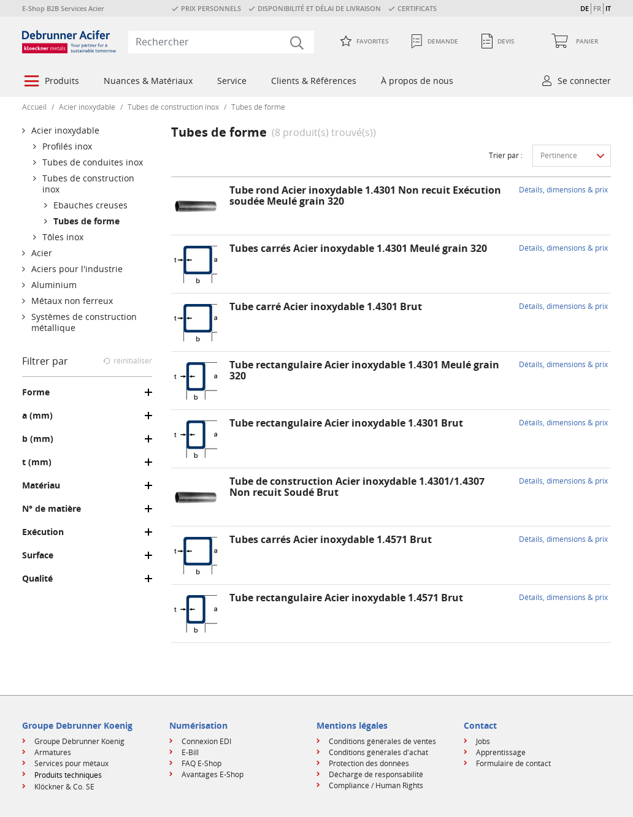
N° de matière (51, 508)
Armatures (52, 752)
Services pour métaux (71, 763)
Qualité (37, 578)
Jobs (483, 741)
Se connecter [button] (584, 80)
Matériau (41, 485)
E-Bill (190, 752)
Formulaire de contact (513, 763)
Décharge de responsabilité (376, 774)
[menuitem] (50, 82)
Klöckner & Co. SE (64, 786)
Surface (37, 555)
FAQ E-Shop (201, 763)
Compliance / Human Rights (376, 785)
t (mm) (37, 462)
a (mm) (37, 415)
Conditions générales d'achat (378, 752)
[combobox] (221, 41)
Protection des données (369, 763)
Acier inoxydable (87, 107)
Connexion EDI (206, 741)
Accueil (34, 107)
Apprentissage (501, 752)
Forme (36, 392)
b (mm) (37, 438)
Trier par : (506, 155)
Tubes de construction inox (173, 107)
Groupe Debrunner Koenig (79, 741)
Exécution (43, 532)
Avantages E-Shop (213, 774)
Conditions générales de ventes (382, 741)
